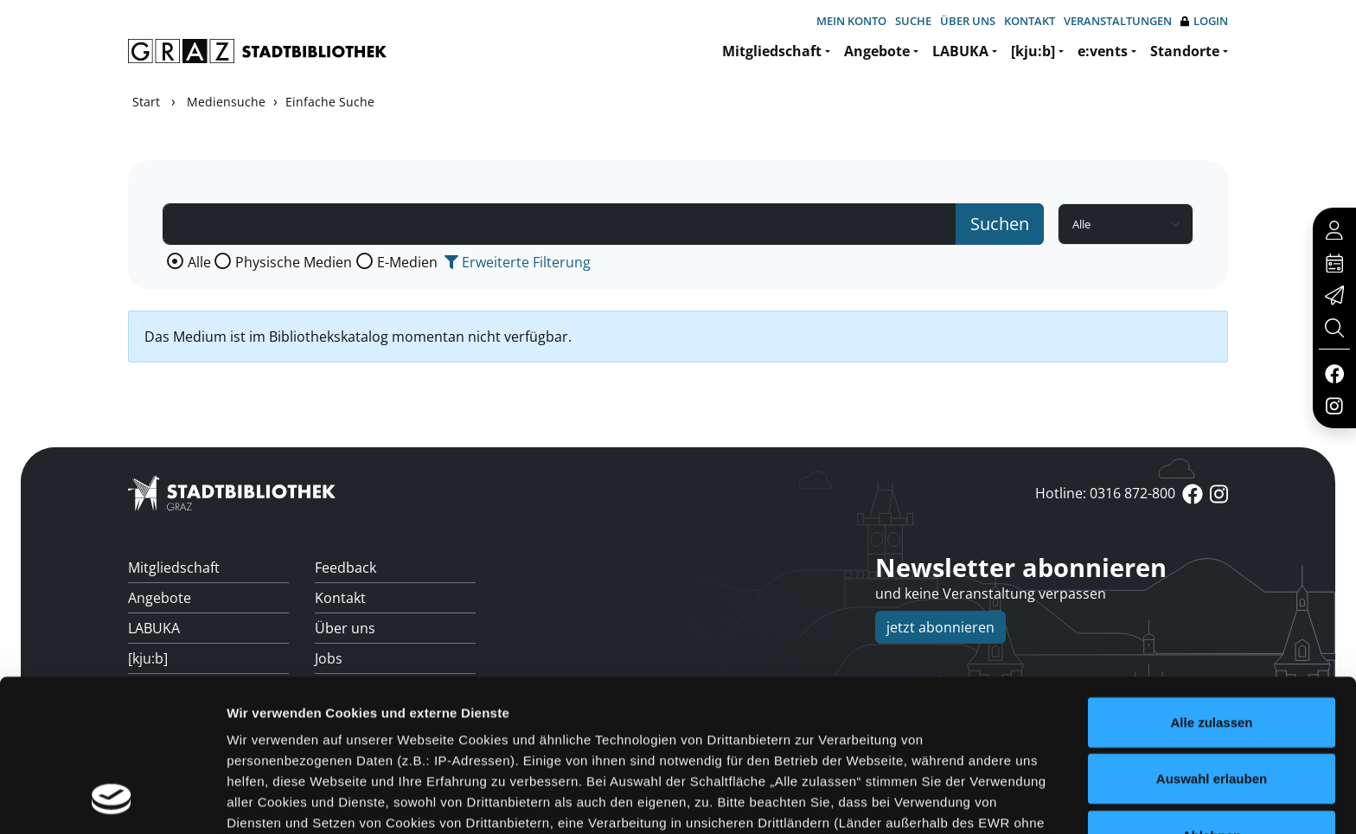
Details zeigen (919, 799)
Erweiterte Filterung (518, 262)
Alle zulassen (1211, 583)
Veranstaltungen (1118, 21)
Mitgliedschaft (772, 51)
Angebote (877, 51)
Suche (913, 21)
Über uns (967, 21)
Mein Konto (851, 21)
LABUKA (960, 51)
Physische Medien (293, 262)
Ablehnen (1211, 697)
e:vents (1103, 51)
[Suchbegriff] (559, 224)
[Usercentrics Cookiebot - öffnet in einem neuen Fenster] (112, 800)
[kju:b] (1033, 51)
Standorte (1184, 51)
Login (1204, 21)
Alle (199, 262)
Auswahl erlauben (1211, 639)
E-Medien (407, 262)
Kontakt (1029, 21)
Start (146, 101)
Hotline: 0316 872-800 (1105, 493)
